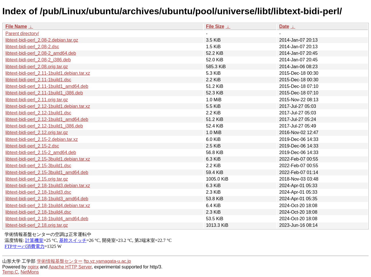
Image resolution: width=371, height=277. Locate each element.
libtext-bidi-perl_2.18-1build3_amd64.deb (46, 198)
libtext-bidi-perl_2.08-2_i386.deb (38, 59)
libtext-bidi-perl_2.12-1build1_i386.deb (44, 126)
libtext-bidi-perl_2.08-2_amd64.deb (40, 53)
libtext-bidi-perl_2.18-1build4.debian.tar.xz (47, 205)
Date (284, 26)
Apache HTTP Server (70, 266)
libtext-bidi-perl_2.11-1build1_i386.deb (44, 92)
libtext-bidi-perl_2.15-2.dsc (32, 145)
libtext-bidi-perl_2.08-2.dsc (32, 46)
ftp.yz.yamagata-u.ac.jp (107, 261)
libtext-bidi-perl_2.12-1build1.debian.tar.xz (47, 106)
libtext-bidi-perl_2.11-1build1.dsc (38, 79)
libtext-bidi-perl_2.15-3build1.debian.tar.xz (47, 159)
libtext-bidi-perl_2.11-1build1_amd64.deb (46, 86)
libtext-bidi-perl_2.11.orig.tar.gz (36, 99)
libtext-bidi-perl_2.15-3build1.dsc (38, 165)
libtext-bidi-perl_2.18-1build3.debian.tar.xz (47, 185)
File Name (16, 26)
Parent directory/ (22, 33)
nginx (33, 266)
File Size (215, 26)
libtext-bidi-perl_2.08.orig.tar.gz (36, 66)
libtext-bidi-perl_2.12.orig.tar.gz (36, 132)
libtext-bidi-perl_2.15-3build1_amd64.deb (46, 172)
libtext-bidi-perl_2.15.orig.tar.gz (36, 179)
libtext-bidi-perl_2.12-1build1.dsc (38, 112)
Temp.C (10, 272)
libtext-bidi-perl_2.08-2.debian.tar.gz (41, 40)
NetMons (30, 272)
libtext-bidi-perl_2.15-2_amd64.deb (40, 152)
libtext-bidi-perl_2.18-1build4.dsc (38, 212)
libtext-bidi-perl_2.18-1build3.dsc (38, 192)
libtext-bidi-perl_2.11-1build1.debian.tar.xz (47, 73)
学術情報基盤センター (60, 261)
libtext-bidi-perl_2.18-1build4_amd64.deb (46, 218)
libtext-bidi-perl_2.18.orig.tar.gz (36, 225)
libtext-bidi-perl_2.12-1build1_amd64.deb (46, 119)
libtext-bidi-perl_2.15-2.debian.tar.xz (41, 139)
